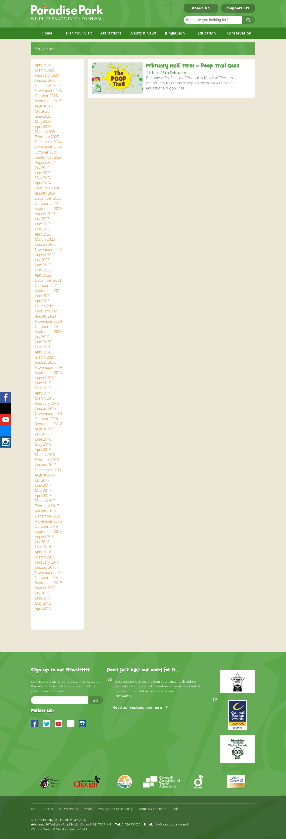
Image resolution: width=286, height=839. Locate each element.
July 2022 (42, 259)
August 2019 (45, 377)
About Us (201, 8)
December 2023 (48, 198)
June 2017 (43, 485)
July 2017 (42, 480)
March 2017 (45, 500)
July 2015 (42, 593)
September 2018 (48, 423)
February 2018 (47, 459)
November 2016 (48, 521)
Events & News (143, 33)
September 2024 (48, 157)
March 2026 (45, 70)
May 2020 (43, 346)
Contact (48, 808)
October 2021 (46, 285)
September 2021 (48, 290)
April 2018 (43, 449)
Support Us (238, 8)
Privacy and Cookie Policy (115, 808)
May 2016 (43, 546)
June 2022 (43, 264)
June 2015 (43, 598)
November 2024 (48, 147)
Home (47, 33)
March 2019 (45, 398)
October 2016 (46, 526)
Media (88, 808)
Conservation (239, 33)
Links (175, 808)
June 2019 (43, 382)
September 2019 (48, 372)
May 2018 (43, 444)
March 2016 (45, 557)
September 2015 (48, 582)
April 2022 (43, 275)
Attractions (111, 33)
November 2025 (48, 90)
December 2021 (48, 280)
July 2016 (42, 541)
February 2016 (47, 562)
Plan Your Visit (79, 33)
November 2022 (48, 249)
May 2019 (43, 387)
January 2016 (45, 567)
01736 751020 (131, 824)
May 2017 (43, 490)
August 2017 (45, 475)
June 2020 (43, 341)
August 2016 (45, 536)
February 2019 (47, 403)
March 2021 (45, 305)
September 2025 (48, 100)
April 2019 (43, 393)
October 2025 (46, 95)
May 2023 (43, 229)
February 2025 (47, 136)
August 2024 (45, 162)
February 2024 (47, 188)
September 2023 (48, 208)
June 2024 (43, 172)
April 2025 (43, 126)
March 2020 (45, 357)
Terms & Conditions (152, 808)
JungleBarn (175, 33)
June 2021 (43, 295)
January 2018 (45, 464)
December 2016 (48, 516)
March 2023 (45, 239)
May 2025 (43, 121)
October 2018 (46, 418)
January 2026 (45, 80)
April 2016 (43, 552)
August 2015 (45, 587)
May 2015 (43, 603)
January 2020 (45, 362)
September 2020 (48, 331)
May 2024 (43, 177)
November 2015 (48, 572)
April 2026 (43, 65)
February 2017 (47, 505)
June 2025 (43, 116)
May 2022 (43, 270)
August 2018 (45, 428)
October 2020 (46, 326)
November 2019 (48, 367)
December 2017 (48, 470)
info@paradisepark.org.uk (171, 824)
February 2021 (47, 311)
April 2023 (43, 234)
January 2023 (45, 244)
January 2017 (45, 511)
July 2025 (42, 111)
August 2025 (45, 106)
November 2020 (48, 321)
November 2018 (48, 413)
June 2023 (43, 223)
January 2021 (45, 316)
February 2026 (47, 75)
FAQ (34, 808)
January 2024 (45, 193)
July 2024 (42, 167)
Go (96, 700)
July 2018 (42, 434)
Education (207, 33)
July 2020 (42, 336)
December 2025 (48, 85)
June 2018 (43, 439)
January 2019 (45, 408)
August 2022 (45, 254)
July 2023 (42, 218)
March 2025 (45, 131)
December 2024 (48, 141)
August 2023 (45, 213)
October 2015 (46, 577)
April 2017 (43, 495)
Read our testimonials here (137, 707)
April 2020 (43, 352)
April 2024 (43, 182)
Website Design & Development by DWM (59, 829)
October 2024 (46, 152)
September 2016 (48, 531)
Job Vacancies (68, 808)
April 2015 (43, 608)
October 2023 (46, 203)
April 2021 (43, 300)
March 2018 (45, 454)
